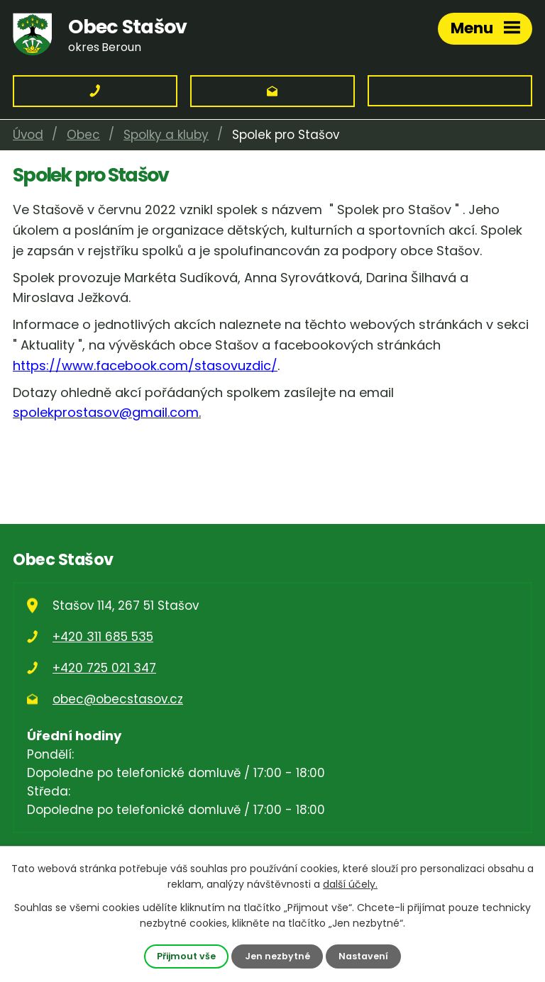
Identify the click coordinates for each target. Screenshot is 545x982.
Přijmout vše (186, 956)
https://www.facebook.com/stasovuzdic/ (145, 365)
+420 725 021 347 (104, 667)
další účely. (350, 884)
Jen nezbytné (277, 956)
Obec (83, 134)
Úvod (28, 134)
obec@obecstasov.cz (118, 699)
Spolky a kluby (166, 134)
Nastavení (363, 956)
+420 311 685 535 (103, 636)
